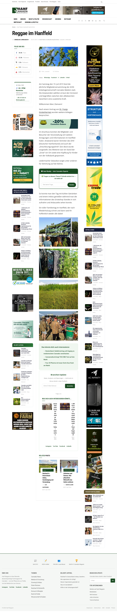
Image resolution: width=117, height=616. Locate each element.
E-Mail (68, 77)
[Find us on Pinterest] (92, 20)
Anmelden (70, 386)
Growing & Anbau (36, 582)
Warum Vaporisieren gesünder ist (70, 582)
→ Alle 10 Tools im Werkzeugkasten (21, 99)
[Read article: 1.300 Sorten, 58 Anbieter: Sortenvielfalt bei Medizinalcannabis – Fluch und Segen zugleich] (65, 406)
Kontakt (108, 608)
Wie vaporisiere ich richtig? (68, 579)
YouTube (55, 446)
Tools (59, 1)
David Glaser (69, 484)
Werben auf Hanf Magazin (97, 589)
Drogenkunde (30, 1)
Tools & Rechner (94, 600)
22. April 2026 (73, 438)
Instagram (48, 446)
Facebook (54, 77)
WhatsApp (47, 77)
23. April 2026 (55, 438)
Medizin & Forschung (37, 579)
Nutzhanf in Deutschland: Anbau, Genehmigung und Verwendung (73, 576)
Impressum (89, 608)
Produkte (37, 1)
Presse (113, 608)
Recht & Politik (34, 19)
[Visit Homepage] (23, 10)
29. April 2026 (46, 489)
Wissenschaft (47, 19)
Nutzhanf (67, 19)
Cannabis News (36, 577)
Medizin (23, 19)
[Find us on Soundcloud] (100, 20)
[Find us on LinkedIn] (96, 20)
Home (13, 27)
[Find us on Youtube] (89, 20)
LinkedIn (62, 77)
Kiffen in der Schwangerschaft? (69, 587)
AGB (103, 608)
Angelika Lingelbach (21, 39)
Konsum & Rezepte (37, 591)
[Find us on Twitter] (85, 20)
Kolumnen (14, 1)
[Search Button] (104, 20)
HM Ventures (93, 594)
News (15, 19)
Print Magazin (52, 1)
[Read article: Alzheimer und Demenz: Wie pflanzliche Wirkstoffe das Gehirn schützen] (69, 466)
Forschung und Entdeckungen (68, 470)
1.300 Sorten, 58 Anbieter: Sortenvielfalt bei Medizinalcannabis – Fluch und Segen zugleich (73, 419)
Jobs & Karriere (94, 597)
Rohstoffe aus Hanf (47, 470)
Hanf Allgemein (22, 1)
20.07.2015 (34, 39)
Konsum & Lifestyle (31, 22)
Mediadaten (93, 592)
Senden (71, 185)
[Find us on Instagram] (82, 20)
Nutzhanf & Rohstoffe (37, 588)
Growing (58, 19)
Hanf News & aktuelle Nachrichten (26, 27)
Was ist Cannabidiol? (66, 585)
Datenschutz (97, 608)
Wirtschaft (18, 22)
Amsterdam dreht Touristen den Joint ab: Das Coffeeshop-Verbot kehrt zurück (55, 419)
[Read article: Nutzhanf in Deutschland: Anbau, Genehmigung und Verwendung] (48, 466)
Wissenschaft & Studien (38, 597)
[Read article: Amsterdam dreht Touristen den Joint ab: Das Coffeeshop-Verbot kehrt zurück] (47, 406)
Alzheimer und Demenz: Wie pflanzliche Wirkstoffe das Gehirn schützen (68, 477)
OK (113, 580)
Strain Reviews (44, 1)
